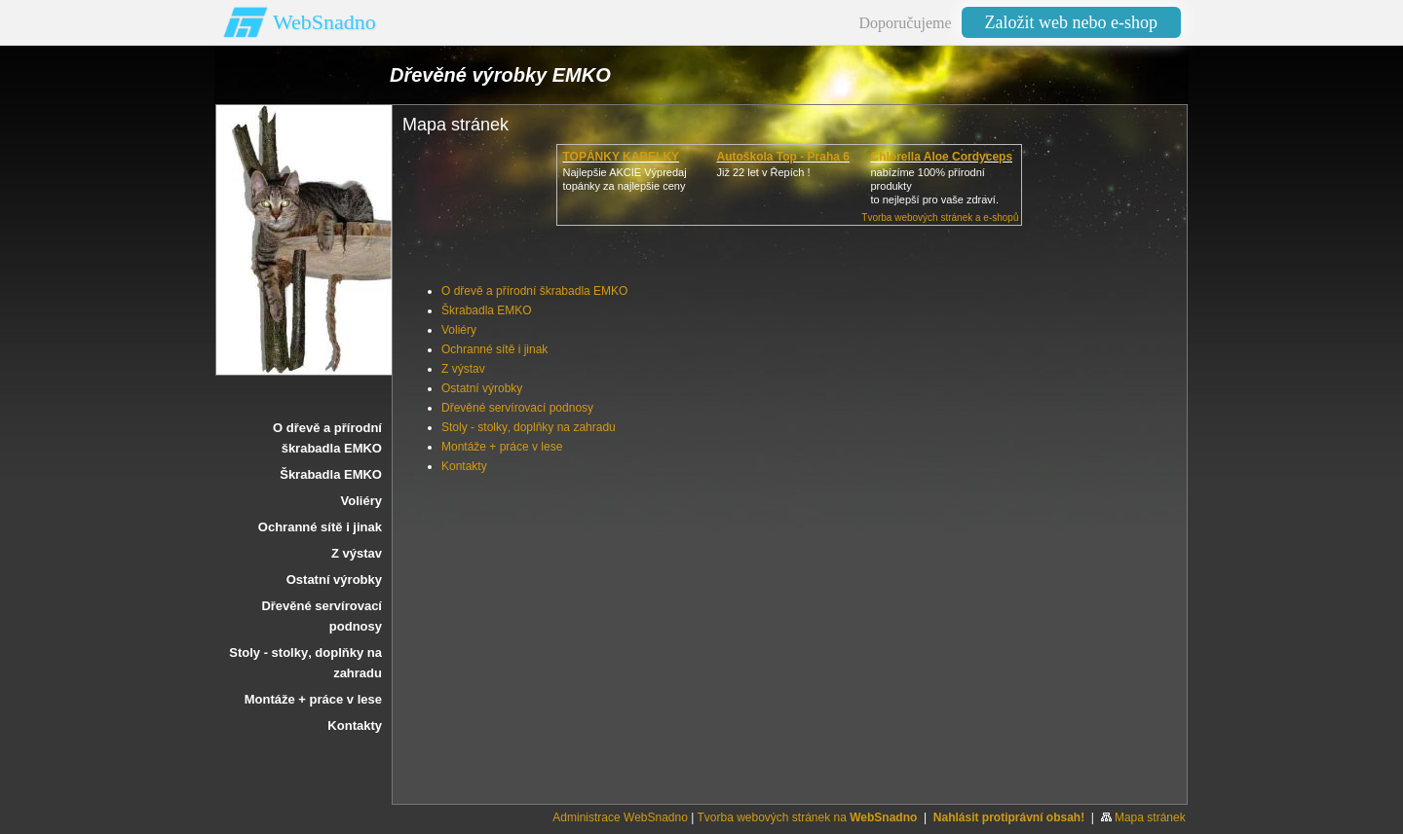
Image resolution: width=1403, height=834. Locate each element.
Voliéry (458, 330)
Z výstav (463, 369)
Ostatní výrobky (481, 388)
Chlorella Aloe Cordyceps (941, 156)
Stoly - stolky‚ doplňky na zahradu (528, 427)
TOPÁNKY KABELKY (620, 156)
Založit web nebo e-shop (1071, 22)
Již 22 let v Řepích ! (763, 172)
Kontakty (464, 466)
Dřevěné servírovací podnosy (517, 408)
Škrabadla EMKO (486, 310)
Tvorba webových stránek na (807, 817)
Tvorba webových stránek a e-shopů (939, 217)
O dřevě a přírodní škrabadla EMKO (534, 291)
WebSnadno (324, 22)
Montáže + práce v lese (501, 446)
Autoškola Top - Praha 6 (782, 156)
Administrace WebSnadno (620, 817)
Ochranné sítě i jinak (494, 349)
